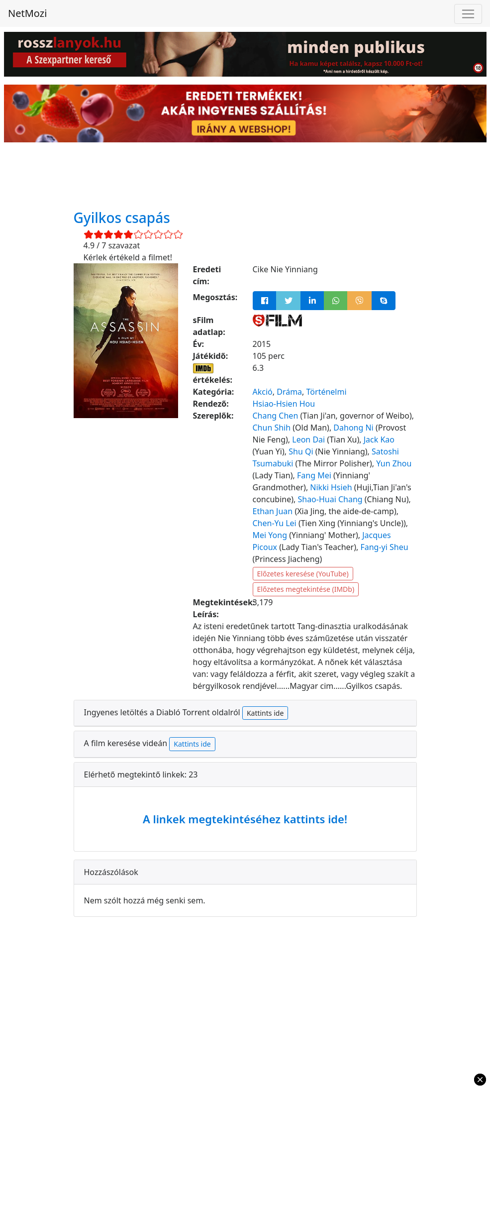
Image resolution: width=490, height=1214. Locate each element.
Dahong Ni (353, 427)
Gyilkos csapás (122, 217)
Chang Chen (275, 415)
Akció (263, 391)
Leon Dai (308, 439)
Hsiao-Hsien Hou (284, 403)
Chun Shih (272, 427)
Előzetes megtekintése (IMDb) (306, 589)
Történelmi (326, 391)
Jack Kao (379, 439)
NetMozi (27, 13)
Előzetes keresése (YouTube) (303, 573)
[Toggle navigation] (468, 14)
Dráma (289, 391)
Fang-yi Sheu (384, 547)
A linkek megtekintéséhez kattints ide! (245, 818)
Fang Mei (314, 475)
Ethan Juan (273, 511)
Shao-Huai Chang (329, 499)
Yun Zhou (393, 463)
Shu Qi (301, 451)
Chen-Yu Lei (274, 523)
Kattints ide (265, 713)
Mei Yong (270, 535)
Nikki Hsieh (331, 487)
